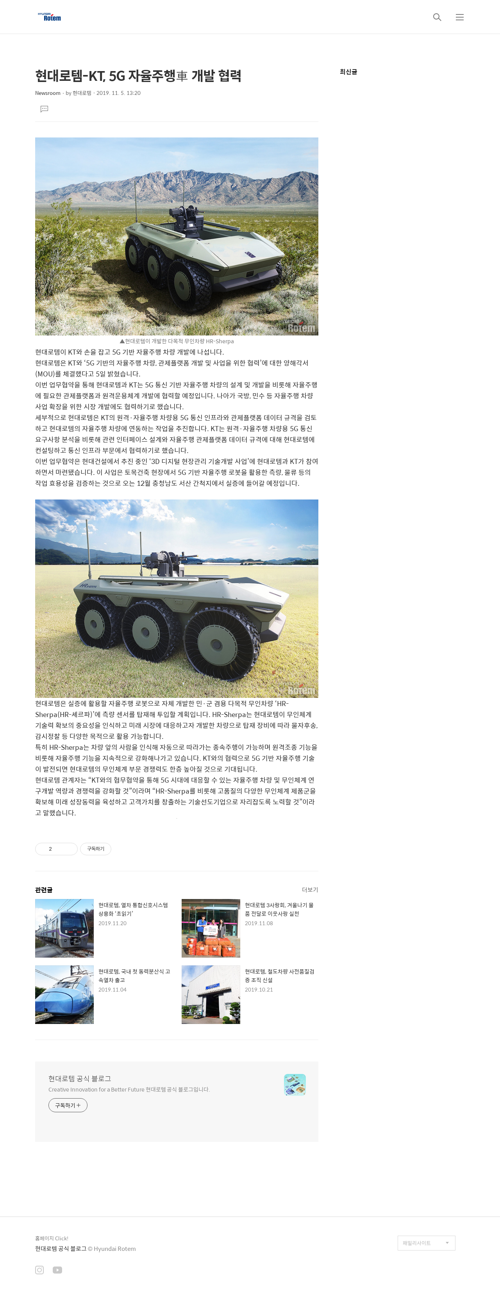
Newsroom (48, 93)
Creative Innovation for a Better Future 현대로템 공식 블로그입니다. (129, 1089)
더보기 (310, 889)
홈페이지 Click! (51, 1238)
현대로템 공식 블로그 (79, 1078)
